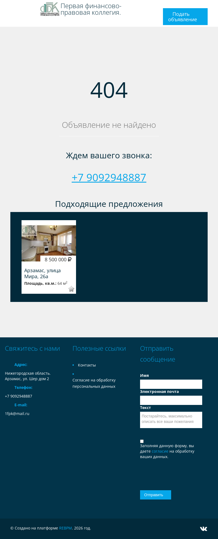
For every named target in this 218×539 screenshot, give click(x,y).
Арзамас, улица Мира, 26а (42, 273)
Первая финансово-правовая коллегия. (91, 9)
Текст (145, 407)
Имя (144, 375)
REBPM (65, 528)
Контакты (87, 365)
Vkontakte (203, 528)
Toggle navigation (9, 6)
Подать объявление (182, 17)
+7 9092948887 (109, 177)
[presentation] (172, 472)
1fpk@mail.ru (17, 413)
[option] (49, 257)
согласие (160, 451)
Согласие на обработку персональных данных (94, 383)
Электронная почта (159, 391)
